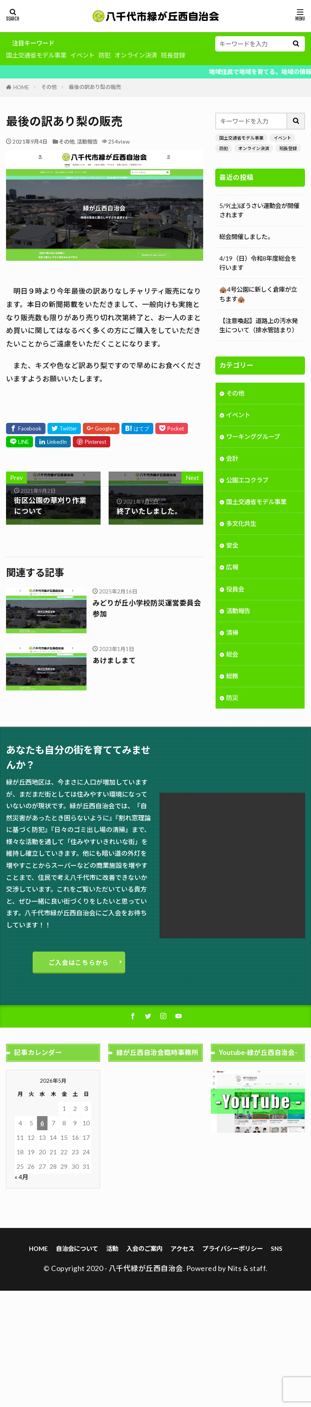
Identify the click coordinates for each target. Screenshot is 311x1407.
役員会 (235, 589)
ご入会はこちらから (78, 962)
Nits (234, 1268)
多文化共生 (241, 524)
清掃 (232, 633)
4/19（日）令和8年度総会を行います (258, 263)
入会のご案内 (144, 1248)
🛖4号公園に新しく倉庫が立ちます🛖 (258, 294)
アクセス (182, 1248)
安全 (232, 546)
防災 (232, 698)
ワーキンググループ (253, 437)
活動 (112, 1248)
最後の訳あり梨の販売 (95, 87)
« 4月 (21, 1176)
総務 (232, 676)
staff (258, 1268)
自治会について (77, 1248)
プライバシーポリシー (232, 1248)
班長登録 (173, 55)
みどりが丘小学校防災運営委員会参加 (147, 608)
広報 (232, 567)
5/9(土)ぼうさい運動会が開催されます (259, 210)
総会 (232, 655)
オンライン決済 (136, 55)
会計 (232, 459)
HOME (21, 87)
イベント (82, 55)
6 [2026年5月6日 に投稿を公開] (42, 1123)
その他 (49, 87)
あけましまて (114, 660)
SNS (276, 1248)
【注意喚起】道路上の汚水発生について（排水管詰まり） (258, 325)
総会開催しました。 (246, 236)
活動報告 (87, 141)
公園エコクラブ (247, 480)
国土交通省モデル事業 (36, 55)
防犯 (105, 55)
